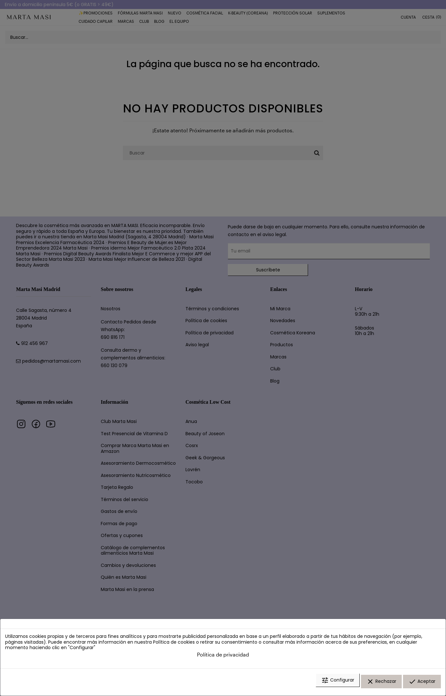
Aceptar (421, 684)
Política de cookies (174, 646)
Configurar (337, 684)
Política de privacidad (223, 658)
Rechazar (381, 684)
